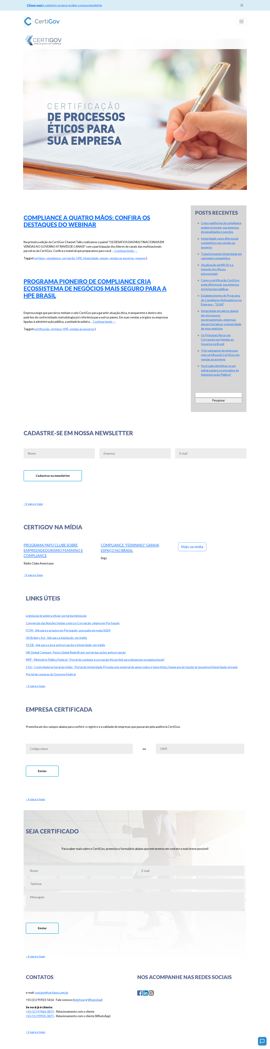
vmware (140, 258)
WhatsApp (94, 1000)
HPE (79, 258)
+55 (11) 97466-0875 (40, 1011)
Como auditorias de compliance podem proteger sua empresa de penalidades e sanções (221, 227)
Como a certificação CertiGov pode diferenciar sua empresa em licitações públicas (220, 284)
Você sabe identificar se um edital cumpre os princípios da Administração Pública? (220, 370)
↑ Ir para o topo (33, 504)
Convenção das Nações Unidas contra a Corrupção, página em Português (73, 623)
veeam (104, 258)
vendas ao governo (121, 258)
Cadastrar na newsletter (53, 475)
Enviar (42, 771)
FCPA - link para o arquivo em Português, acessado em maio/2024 (68, 630)
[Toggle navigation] (241, 21)
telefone (79, 1000)
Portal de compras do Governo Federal (51, 674)
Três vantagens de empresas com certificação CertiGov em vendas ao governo (220, 355)
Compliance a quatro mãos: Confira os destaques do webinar (87, 221)
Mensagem (135, 901)
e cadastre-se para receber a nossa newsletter (64, 5)
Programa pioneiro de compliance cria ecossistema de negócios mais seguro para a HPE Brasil (95, 288)
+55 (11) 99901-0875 (40, 1016)
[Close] (241, 5)
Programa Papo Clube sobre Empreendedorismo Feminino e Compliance (53, 550)
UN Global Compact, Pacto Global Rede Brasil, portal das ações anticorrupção (76, 652)
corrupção (68, 258)
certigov (39, 258)
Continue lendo (125, 251)
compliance (53, 258)
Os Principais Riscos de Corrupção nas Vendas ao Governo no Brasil (217, 339)
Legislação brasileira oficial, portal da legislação (56, 616)
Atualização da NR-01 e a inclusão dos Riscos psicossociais (217, 269)
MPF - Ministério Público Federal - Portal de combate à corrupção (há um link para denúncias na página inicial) (95, 659)
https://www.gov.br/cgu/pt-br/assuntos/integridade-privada (198, 667)
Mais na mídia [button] (192, 546)
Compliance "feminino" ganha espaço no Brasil (130, 547)
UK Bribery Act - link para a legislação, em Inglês (56, 638)
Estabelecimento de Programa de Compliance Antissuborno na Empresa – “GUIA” (221, 300)
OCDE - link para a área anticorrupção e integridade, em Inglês (65, 645)
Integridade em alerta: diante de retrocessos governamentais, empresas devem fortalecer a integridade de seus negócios (221, 319)
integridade (90, 258)
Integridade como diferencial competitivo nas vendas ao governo (219, 243)
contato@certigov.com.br (51, 992)
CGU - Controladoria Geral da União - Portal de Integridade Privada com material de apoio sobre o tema (92, 667)
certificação (41, 329)
